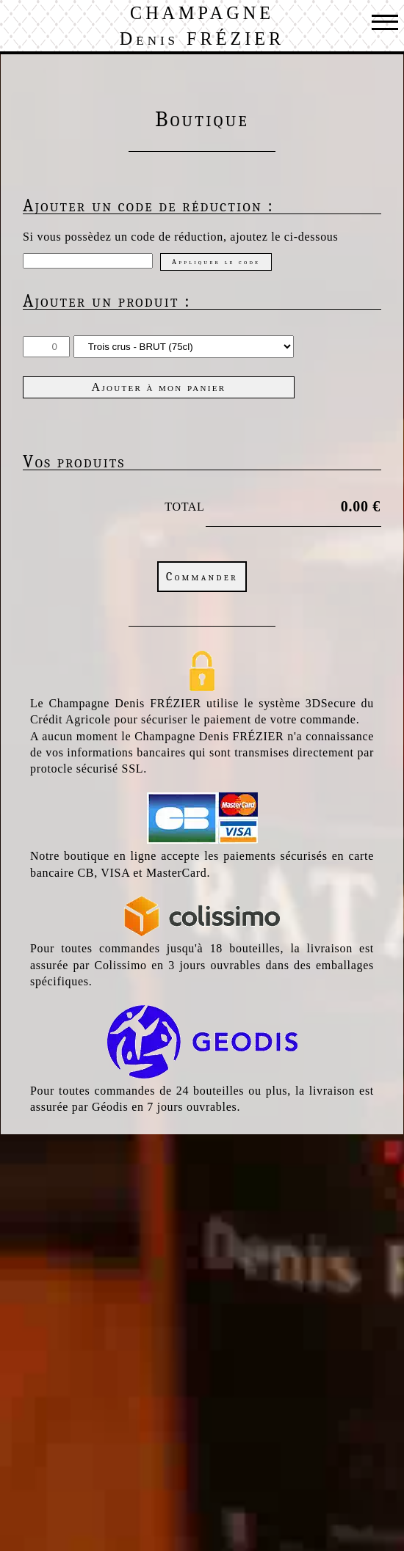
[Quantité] (46, 346)
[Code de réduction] (88, 261)
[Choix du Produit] (183, 346)
